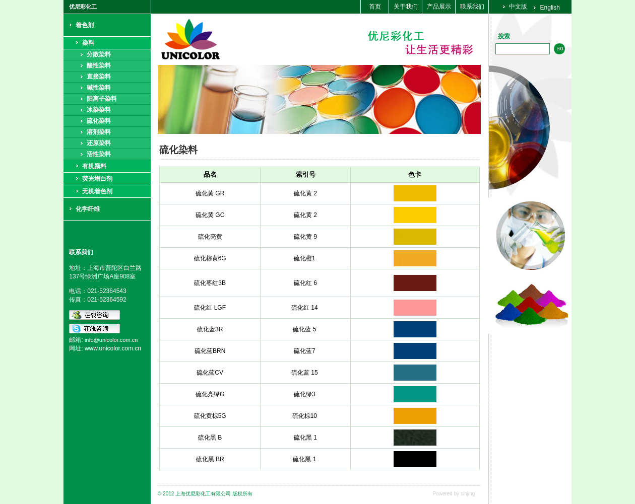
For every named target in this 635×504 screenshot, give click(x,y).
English (550, 7)
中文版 (518, 6)
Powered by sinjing (453, 493)
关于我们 (406, 6)
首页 (375, 6)
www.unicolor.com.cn (113, 348)
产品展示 (439, 6)
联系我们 (472, 6)
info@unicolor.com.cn (111, 340)
